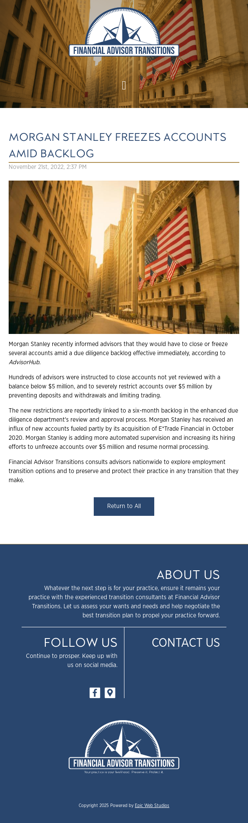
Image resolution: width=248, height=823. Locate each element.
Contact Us (186, 643)
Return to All (124, 506)
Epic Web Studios (152, 806)
